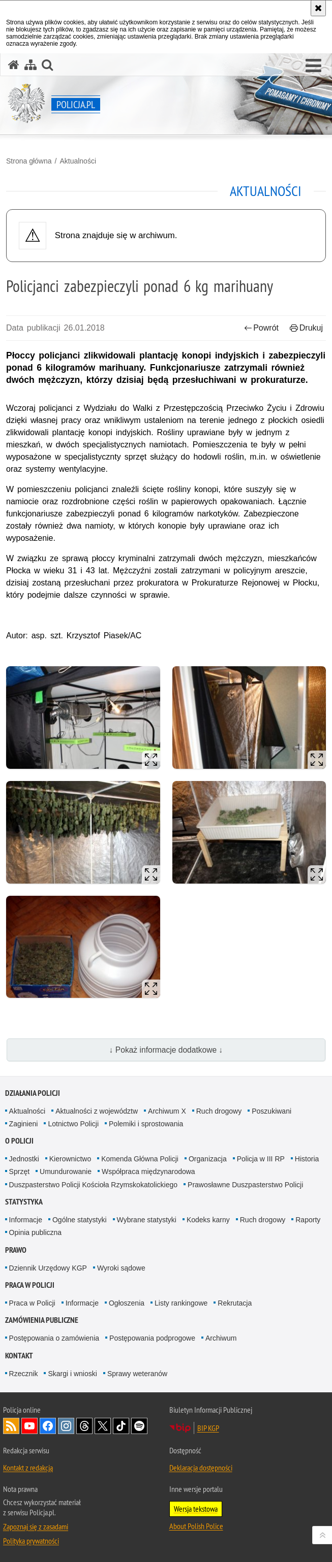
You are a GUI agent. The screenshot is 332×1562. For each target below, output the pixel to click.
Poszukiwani (271, 1111)
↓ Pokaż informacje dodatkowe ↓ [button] (166, 1050)
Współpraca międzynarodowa (148, 1171)
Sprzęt (19, 1171)
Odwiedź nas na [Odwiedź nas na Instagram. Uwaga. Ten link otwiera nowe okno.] (66, 1426)
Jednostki (24, 1159)
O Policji (19, 1140)
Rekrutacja (235, 1303)
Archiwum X (167, 1111)
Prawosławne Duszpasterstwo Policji (245, 1185)
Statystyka (24, 1201)
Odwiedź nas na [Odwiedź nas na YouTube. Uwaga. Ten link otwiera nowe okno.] (29, 1426)
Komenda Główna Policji (139, 1159)
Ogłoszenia (126, 1303)
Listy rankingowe (181, 1303)
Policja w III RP (261, 1159)
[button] (313, 66)
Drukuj (306, 327)
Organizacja (208, 1159)
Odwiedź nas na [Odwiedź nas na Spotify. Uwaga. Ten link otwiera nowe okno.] (139, 1426)
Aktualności (77, 161)
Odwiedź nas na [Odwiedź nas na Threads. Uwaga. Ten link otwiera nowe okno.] (84, 1426)
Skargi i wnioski (72, 1374)
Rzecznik (23, 1374)
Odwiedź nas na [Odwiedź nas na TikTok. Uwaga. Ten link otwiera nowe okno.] (121, 1426)
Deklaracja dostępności (200, 1467)
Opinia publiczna (35, 1232)
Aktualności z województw (96, 1111)
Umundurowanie (66, 1171)
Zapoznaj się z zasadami (35, 1526)
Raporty (307, 1220)
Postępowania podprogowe (152, 1338)
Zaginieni (23, 1124)
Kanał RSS (11, 1426)
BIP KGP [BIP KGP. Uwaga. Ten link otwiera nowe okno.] (208, 1428)
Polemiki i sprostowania (146, 1124)
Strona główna (29, 161)
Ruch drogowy (219, 1111)
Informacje (25, 1220)
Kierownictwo (70, 1159)
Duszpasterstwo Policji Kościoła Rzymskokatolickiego (93, 1185)
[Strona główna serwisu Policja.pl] (13, 64)
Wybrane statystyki (146, 1220)
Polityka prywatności (31, 1541)
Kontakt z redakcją (28, 1467)
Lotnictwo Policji (73, 1124)
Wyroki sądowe (121, 1268)
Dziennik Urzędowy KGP (48, 1268)
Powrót (261, 327)
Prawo (15, 1250)
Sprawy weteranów (137, 1374)
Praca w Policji (29, 1285)
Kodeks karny (208, 1220)
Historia (307, 1159)
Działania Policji (32, 1093)
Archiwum (220, 1338)
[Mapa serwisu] (30, 64)
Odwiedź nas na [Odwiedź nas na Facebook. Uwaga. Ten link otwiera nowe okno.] (48, 1426)
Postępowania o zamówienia (54, 1338)
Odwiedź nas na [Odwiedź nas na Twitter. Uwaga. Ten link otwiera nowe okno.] (103, 1426)
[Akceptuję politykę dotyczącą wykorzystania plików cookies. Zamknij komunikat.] (318, 8)
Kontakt (19, 1355)
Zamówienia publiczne (41, 1320)
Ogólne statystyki (79, 1220)
